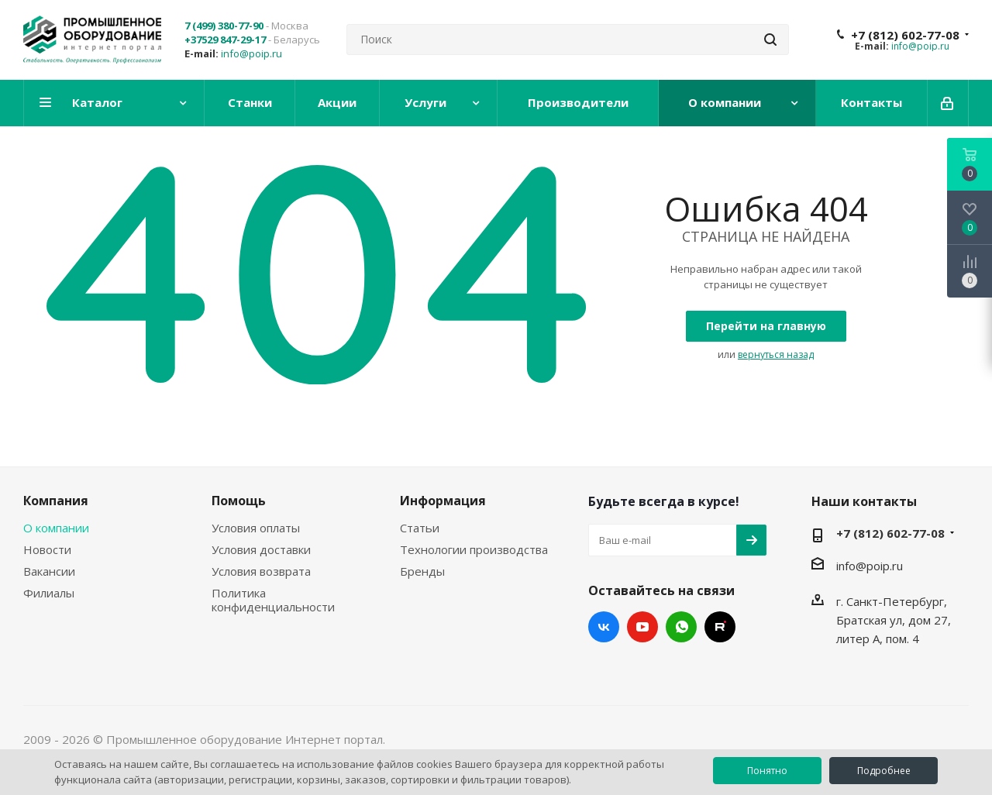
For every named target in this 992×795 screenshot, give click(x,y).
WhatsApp (681, 626)
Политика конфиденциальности (273, 599)
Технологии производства (474, 549)
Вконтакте (603, 626)
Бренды (422, 571)
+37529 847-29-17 (225, 39)
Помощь (239, 500)
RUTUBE (719, 626)
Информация (443, 500)
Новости (47, 549)
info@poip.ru (251, 53)
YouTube (642, 626)
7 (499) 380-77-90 (224, 26)
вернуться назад (776, 354)
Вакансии (49, 571)
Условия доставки (261, 549)
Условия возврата (261, 571)
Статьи (419, 527)
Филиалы (48, 593)
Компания (55, 500)
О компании (56, 527)
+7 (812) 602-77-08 (905, 35)
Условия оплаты (256, 527)
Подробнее (884, 770)
